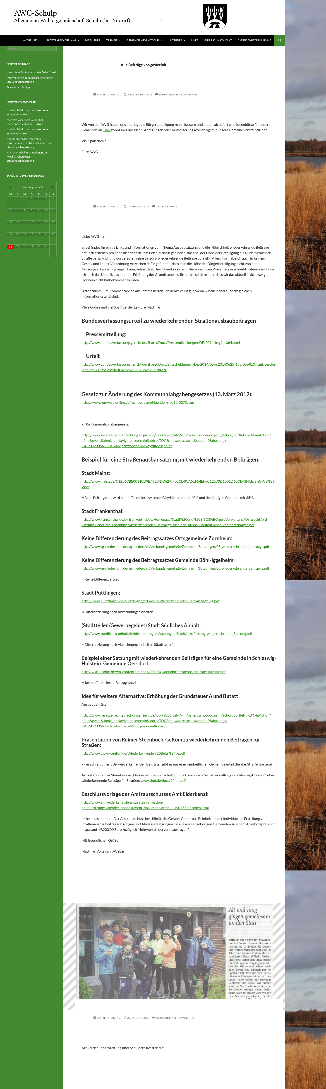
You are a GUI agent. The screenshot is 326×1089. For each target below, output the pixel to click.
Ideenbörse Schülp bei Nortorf (25, 124)
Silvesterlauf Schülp (18, 87)
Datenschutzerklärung (254, 40)
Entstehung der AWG (61, 40)
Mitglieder (92, 40)
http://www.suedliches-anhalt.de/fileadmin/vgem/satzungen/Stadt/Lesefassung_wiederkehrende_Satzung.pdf (167, 633)
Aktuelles (30, 40)
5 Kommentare (166, 206)
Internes (176, 40)
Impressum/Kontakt (218, 40)
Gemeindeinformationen (144, 40)
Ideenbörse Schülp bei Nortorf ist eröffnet (31, 72)
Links (195, 40)
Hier (107, 130)
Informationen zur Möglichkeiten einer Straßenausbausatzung (27, 156)
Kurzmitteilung (109, 94)
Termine (112, 40)
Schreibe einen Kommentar (179, 94)
